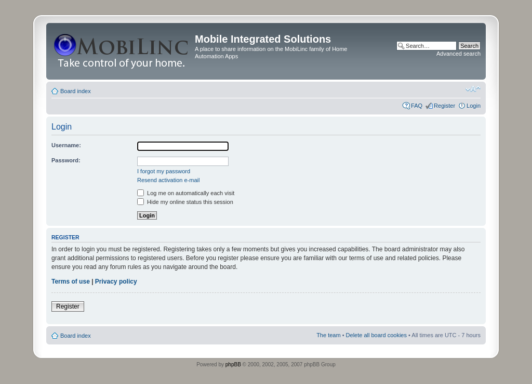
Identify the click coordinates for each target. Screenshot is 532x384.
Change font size (473, 89)
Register (444, 106)
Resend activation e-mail (168, 180)
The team (328, 335)
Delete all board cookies (376, 335)
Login (474, 106)
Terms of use (70, 281)
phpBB (233, 364)
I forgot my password (163, 171)
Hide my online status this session (185, 202)
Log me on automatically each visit (185, 193)
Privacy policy (116, 281)
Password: (66, 160)
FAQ (416, 106)
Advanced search (458, 53)
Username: (66, 145)
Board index (75, 91)
